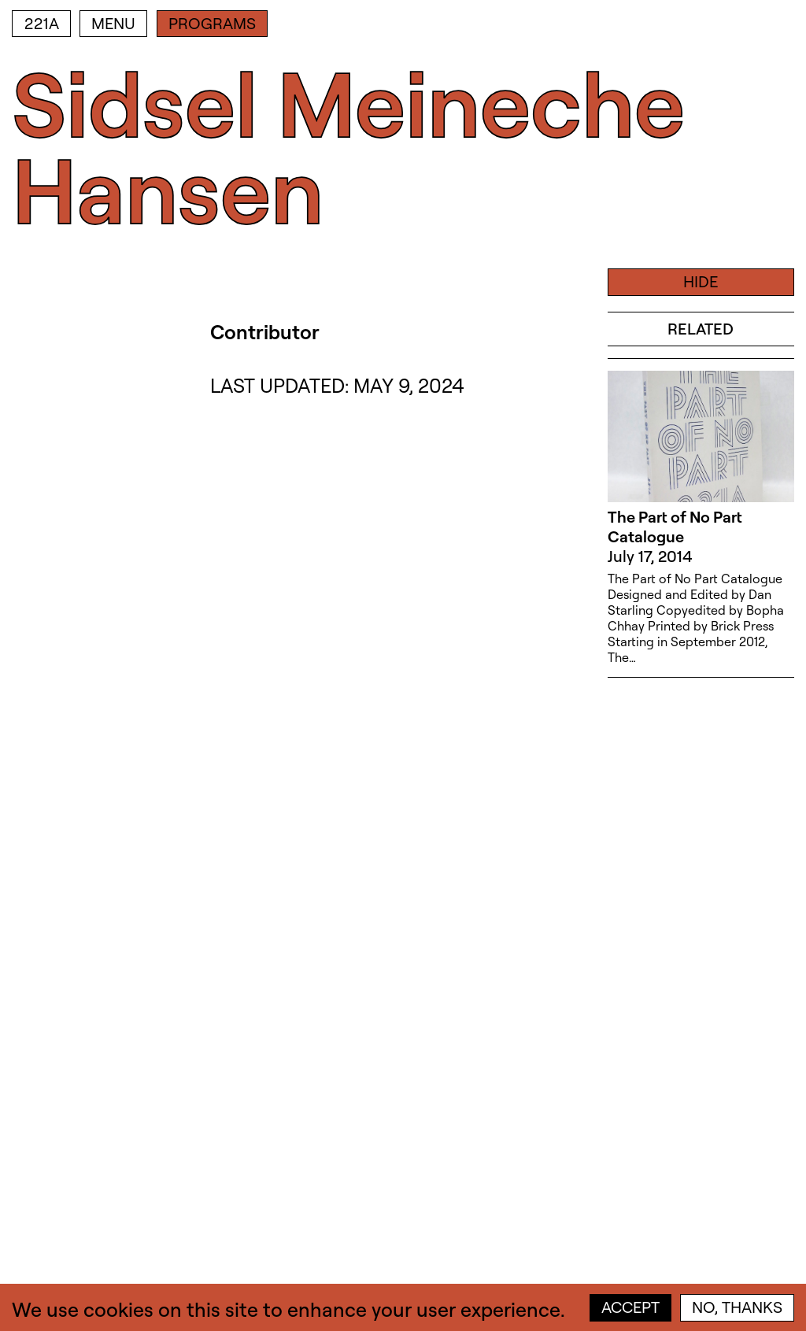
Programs (212, 23)
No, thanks (737, 1307)
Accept (630, 1307)
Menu (113, 23)
